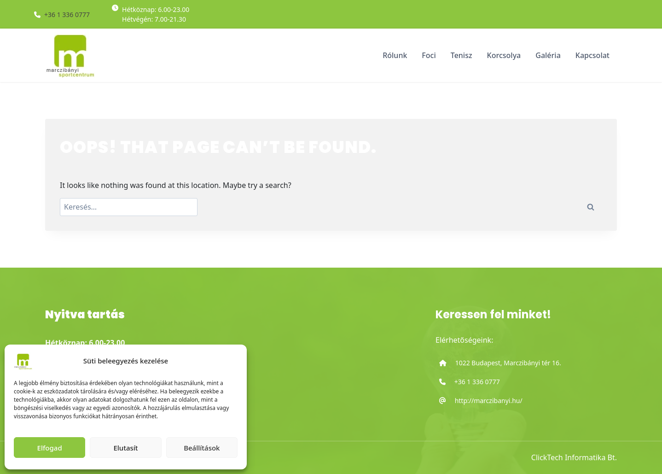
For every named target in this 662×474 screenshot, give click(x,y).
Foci (429, 55)
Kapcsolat (592, 55)
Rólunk (395, 55)
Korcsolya (504, 55)
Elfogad (49, 447)
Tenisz (461, 55)
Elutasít (125, 447)
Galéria (548, 55)
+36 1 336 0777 (67, 14)
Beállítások (202, 447)
